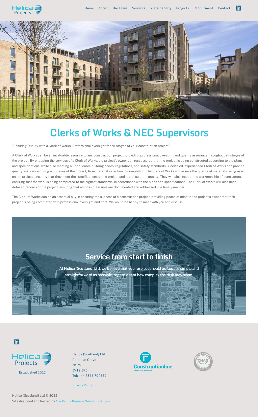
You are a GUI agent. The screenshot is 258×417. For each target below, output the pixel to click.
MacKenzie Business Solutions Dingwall (84, 401)
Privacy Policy (82, 385)
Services (138, 8)
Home (89, 8)
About (103, 8)
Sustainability (161, 8)
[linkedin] (239, 8)
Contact (224, 8)
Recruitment (203, 8)
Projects (182, 8)
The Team (119, 8)
